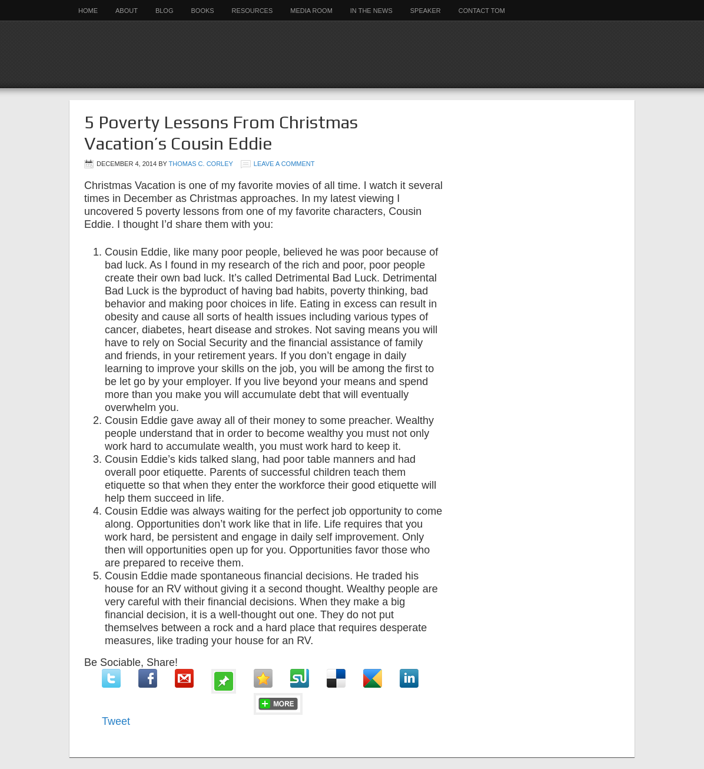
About (126, 10)
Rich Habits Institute (352, 54)
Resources (252, 10)
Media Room (311, 10)
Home (88, 10)
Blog (164, 10)
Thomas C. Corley (201, 163)
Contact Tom (482, 10)
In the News (371, 10)
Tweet (116, 721)
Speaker (425, 10)
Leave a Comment (284, 163)
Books (202, 10)
